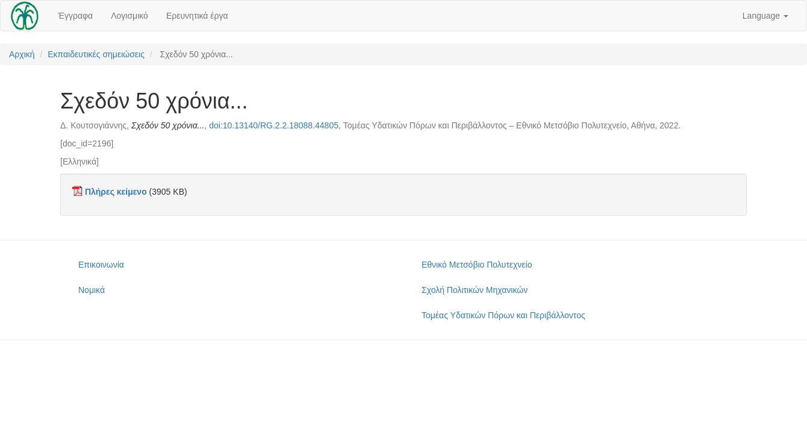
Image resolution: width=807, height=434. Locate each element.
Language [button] (765, 15)
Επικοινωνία (101, 264)
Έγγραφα (75, 15)
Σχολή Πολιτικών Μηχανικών (475, 290)
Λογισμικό (129, 15)
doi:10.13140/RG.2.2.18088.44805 (273, 125)
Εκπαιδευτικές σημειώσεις (96, 54)
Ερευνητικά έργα (197, 15)
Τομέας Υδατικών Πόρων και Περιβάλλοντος (503, 315)
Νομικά (91, 290)
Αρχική (22, 54)
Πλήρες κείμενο (116, 192)
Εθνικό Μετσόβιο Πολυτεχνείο (477, 264)
